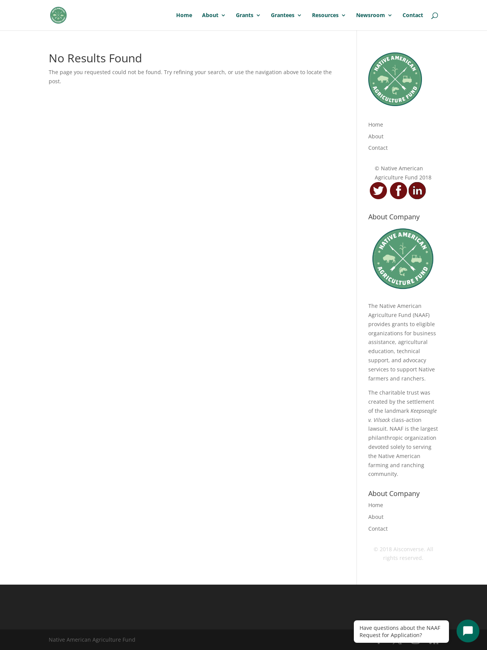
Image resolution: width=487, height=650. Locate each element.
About (210, 16)
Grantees (282, 16)
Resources (325, 16)
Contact (413, 16)
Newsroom (370, 16)
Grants (244, 16)
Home (184, 16)
